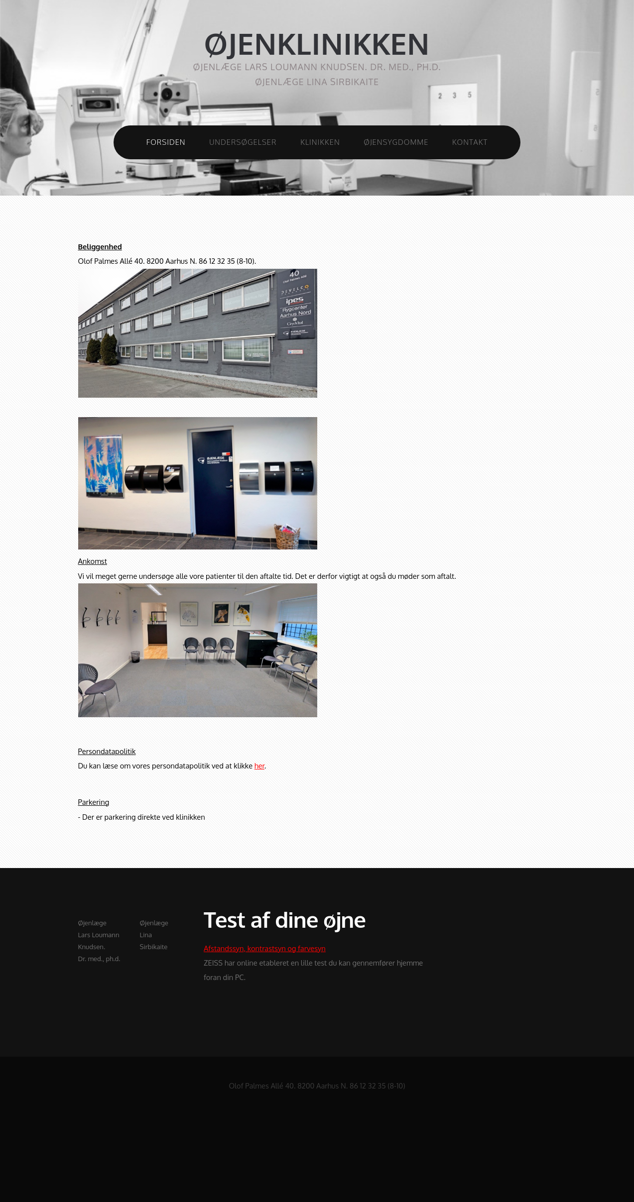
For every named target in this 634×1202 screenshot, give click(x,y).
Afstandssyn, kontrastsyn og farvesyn (265, 948)
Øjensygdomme (396, 141)
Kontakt (470, 141)
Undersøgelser (242, 141)
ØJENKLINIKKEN (317, 43)
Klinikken (320, 141)
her (259, 765)
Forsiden (166, 141)
